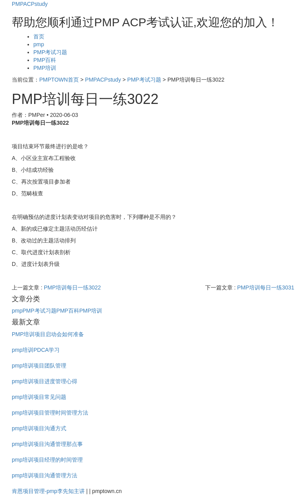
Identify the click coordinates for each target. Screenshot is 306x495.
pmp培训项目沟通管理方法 (44, 475)
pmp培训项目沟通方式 (39, 428)
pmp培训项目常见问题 (39, 397)
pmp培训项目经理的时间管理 (47, 460)
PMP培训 (44, 68)
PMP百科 (44, 60)
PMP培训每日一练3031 (265, 287)
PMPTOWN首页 (59, 79)
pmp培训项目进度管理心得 (44, 381)
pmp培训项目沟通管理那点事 (47, 444)
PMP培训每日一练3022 (72, 287)
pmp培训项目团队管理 (39, 365)
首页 (38, 36)
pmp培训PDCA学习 (36, 350)
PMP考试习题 (50, 52)
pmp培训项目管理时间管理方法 (50, 412)
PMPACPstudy (30, 4)
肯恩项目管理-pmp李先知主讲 (48, 491)
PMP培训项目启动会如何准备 (48, 334)
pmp (38, 44)
